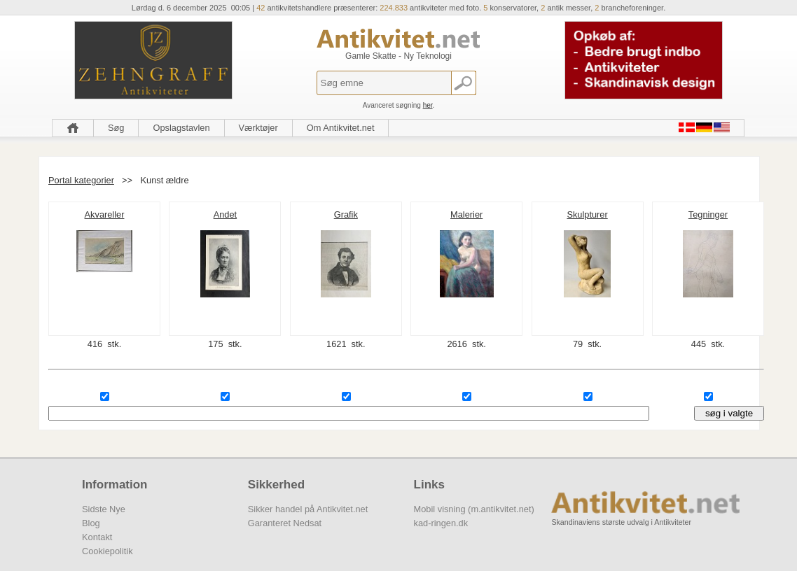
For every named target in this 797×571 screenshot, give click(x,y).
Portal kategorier (81, 180)
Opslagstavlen (181, 127)
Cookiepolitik (107, 551)
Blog (91, 523)
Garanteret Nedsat (284, 523)
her (428, 105)
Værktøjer (258, 127)
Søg (116, 127)
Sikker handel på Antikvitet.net (308, 509)
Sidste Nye (103, 509)
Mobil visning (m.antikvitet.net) (474, 509)
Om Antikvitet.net (341, 127)
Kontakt (97, 537)
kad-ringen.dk (441, 523)
